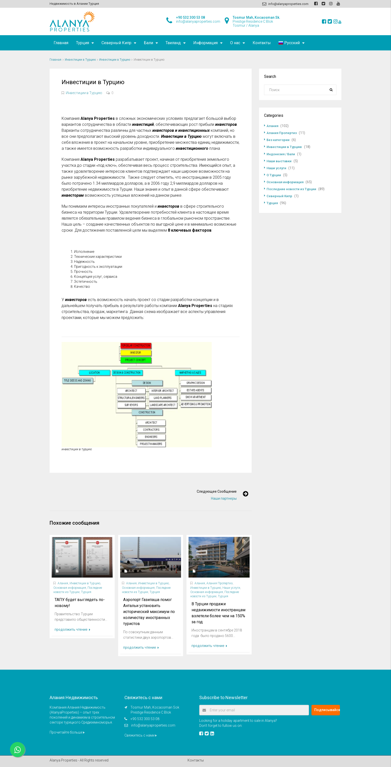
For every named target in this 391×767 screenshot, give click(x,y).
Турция (82, 42)
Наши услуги (231, 588)
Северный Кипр (116, 42)
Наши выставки (280, 161)
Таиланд (173, 42)
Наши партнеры (221, 498)
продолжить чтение (72, 629)
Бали (148, 42)
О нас (235, 42)
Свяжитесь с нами (140, 735)
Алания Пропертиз (219, 583)
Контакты (262, 42)
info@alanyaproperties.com (153, 725)
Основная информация (69, 588)
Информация (205, 42)
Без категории (279, 140)
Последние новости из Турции (292, 189)
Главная (61, 42)
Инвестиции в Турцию (80, 59)
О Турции (274, 175)
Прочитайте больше (67, 732)
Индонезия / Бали (282, 154)
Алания (63, 583)
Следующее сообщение (214, 491)
